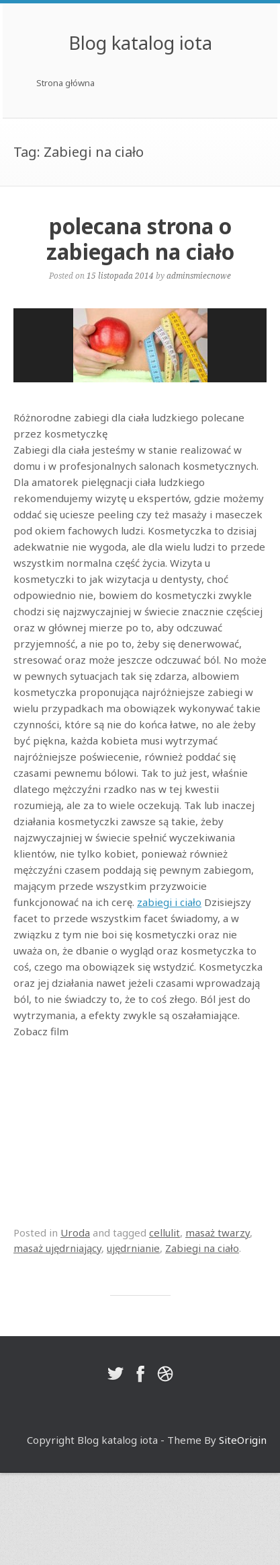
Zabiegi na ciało (202, 1248)
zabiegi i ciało (169, 902)
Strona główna (65, 83)
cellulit (164, 1232)
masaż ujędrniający (57, 1248)
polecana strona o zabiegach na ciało (140, 238)
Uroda (75, 1232)
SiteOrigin (243, 1440)
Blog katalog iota (140, 42)
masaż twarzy (217, 1232)
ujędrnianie (133, 1248)
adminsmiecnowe (199, 275)
